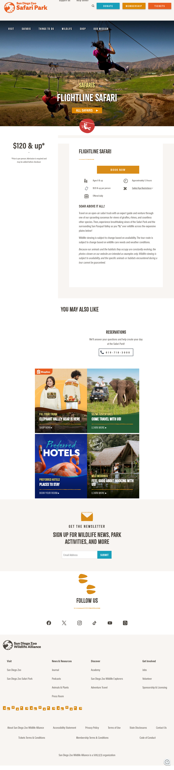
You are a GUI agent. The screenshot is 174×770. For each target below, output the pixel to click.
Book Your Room (48, 493)
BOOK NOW (118, 170)
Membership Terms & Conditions (92, 737)
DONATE (108, 6)
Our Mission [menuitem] (101, 29)
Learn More (98, 427)
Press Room (58, 696)
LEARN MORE (98, 493)
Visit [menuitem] (11, 29)
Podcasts (56, 678)
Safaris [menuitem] (26, 29)
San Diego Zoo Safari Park (19, 678)
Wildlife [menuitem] (67, 29)
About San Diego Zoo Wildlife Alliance (25, 727)
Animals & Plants (60, 687)
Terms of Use (114, 727)
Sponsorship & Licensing (154, 687)
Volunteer (147, 678)
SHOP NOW (44, 427)
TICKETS (160, 6)
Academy (95, 670)
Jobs (144, 670)
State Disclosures (138, 727)
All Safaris (84, 110)
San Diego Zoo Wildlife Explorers (107, 678)
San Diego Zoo (14, 670)
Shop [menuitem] (83, 29)
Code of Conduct (148, 737)
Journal (55, 670)
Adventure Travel (99, 687)
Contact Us (161, 727)
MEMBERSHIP (134, 6)
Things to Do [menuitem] (46, 29)
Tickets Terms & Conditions (31, 737)
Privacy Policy (92, 727)
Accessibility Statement (64, 727)
